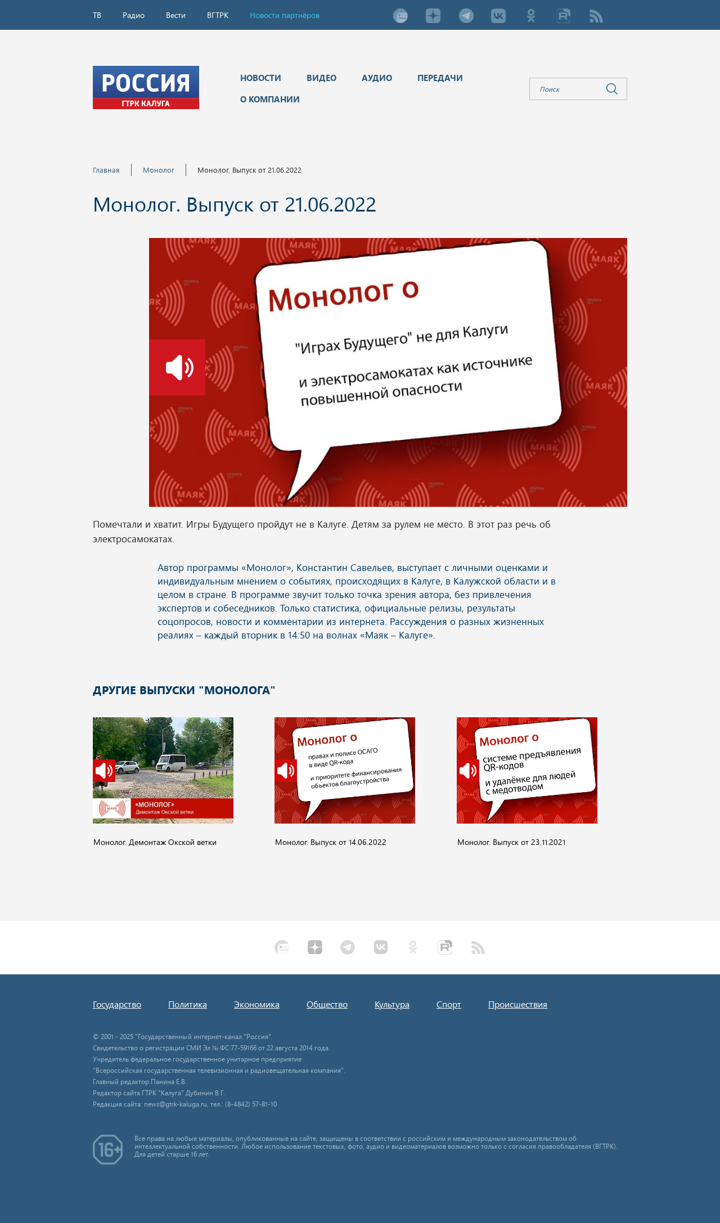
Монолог (158, 169)
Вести (176, 15)
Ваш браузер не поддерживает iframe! (360, 602)
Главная (106, 169)
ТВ (97, 15)
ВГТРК (217, 15)
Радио (134, 15)
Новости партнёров (285, 15)
